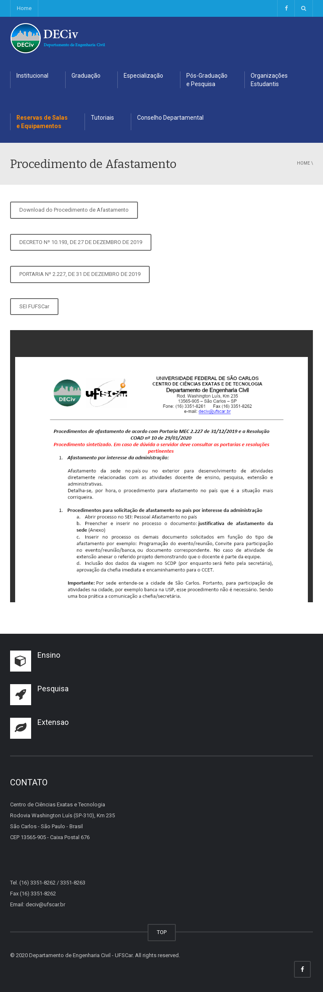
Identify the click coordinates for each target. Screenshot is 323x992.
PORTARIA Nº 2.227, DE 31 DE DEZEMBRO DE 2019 (79, 274)
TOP (162, 932)
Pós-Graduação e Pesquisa (207, 79)
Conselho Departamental (170, 117)
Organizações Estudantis (269, 79)
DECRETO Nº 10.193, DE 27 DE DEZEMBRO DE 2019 (80, 242)
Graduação (86, 75)
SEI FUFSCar (34, 306)
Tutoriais (102, 117)
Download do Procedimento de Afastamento (74, 210)
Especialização (143, 75)
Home (24, 8)
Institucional (32, 75)
